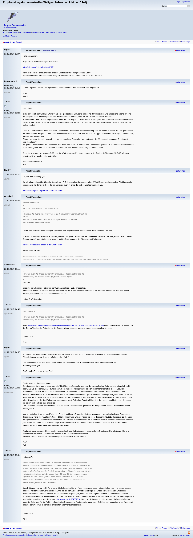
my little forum (185, 535)
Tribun (5, 32)
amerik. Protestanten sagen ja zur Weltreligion (42, 245)
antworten (180, 50)
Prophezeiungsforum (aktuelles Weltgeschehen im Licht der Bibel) (27, 535)
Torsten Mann (25, 32)
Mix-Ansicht (173, 42)
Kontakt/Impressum (10, 27)
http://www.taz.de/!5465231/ (68, 499)
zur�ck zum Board (13, 42)
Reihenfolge (185, 42)
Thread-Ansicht (160, 42)
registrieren (186, 2)
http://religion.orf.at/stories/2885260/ (38, 67)
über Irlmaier (51, 32)
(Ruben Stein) (62, 32)
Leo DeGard (14, 32)
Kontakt (54, 535)
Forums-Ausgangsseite (14, 25)
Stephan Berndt (38, 32)
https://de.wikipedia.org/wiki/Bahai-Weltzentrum (43, 190)
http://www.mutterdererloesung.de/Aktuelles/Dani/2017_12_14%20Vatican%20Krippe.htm (66, 325)
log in (179, 2)
